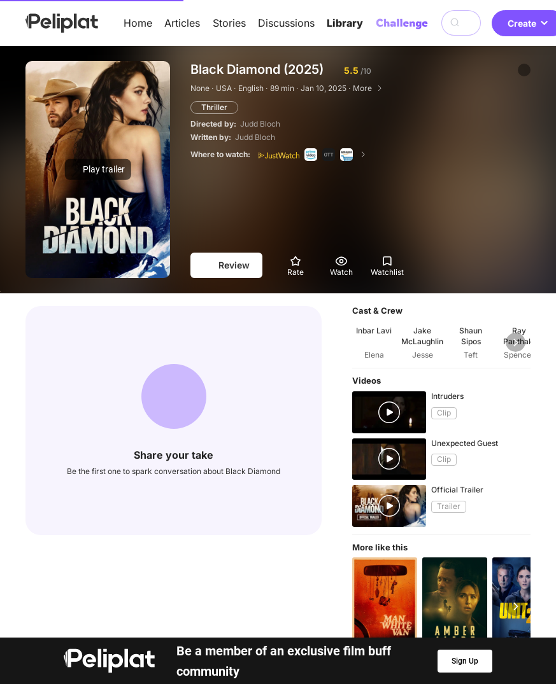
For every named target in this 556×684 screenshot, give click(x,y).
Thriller (214, 107)
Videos (315, 629)
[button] (524, 70)
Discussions (286, 23)
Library (345, 23)
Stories (229, 23)
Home (138, 23)
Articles (182, 23)
